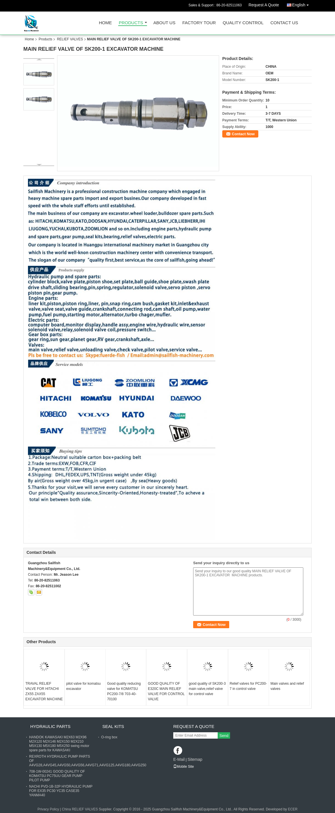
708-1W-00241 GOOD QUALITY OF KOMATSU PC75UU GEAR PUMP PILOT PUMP (57, 775)
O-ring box (109, 737)
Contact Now (243, 134)
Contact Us (284, 23)
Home (105, 23)
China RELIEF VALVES (80, 809)
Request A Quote (264, 5)
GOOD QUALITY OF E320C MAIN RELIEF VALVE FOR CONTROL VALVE (166, 691)
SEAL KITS (113, 726)
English (302, 4)
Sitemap (194, 759)
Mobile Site (183, 767)
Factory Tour (199, 23)
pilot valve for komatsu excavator (83, 686)
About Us (164, 23)
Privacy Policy (48, 809)
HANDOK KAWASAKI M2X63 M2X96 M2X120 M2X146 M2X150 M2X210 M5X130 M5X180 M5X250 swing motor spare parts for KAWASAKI (59, 743)
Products (131, 23)
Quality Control (243, 23)
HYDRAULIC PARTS (50, 726)
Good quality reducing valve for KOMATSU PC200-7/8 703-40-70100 (124, 691)
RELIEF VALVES (70, 39)
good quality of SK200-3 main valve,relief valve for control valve (207, 689)
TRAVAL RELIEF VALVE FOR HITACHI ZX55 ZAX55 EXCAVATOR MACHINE (44, 691)
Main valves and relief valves (287, 686)
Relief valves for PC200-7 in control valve (248, 686)
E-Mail (179, 759)
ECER (293, 809)
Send (223, 735)
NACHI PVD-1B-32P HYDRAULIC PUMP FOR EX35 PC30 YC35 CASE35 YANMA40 (61, 790)
